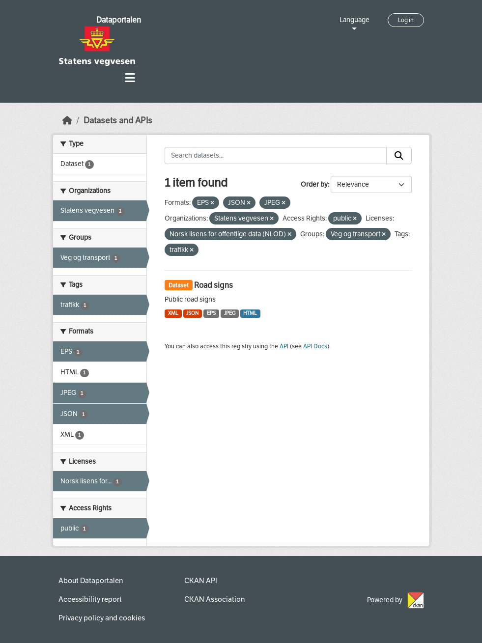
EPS (211, 313)
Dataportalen (118, 20)
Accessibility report (90, 599)
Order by (314, 184)
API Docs (315, 346)
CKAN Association (214, 599)
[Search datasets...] (276, 156)
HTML (250, 313)
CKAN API (200, 580)
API (284, 346)
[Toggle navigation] (130, 78)
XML (173, 313)
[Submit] (399, 156)
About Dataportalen (90, 580)
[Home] (67, 120)
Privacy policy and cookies (101, 618)
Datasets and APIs (118, 120)
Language (354, 20)
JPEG (229, 313)
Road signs (213, 285)
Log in (406, 20)
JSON (192, 313)
